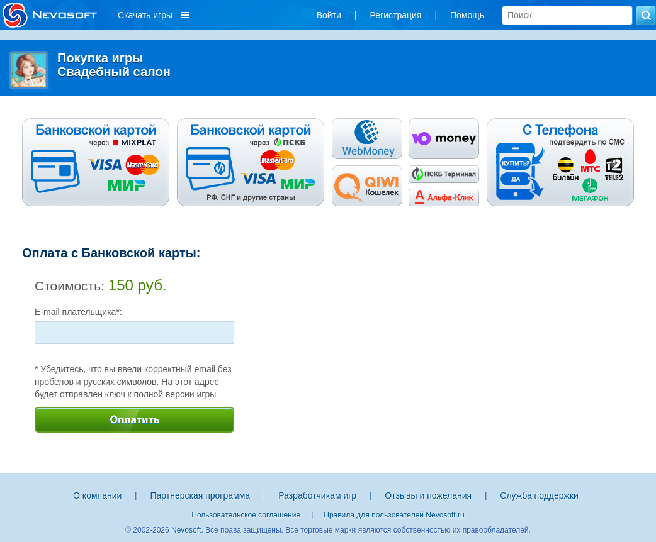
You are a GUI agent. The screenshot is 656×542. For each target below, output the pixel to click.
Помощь (467, 15)
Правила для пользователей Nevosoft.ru (394, 515)
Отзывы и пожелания (428, 495)
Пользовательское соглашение (245, 515)
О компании (97, 495)
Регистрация (396, 15)
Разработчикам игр (317, 495)
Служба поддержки (539, 495)
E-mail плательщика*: (78, 312)
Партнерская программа (200, 495)
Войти (329, 15)
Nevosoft (186, 530)
